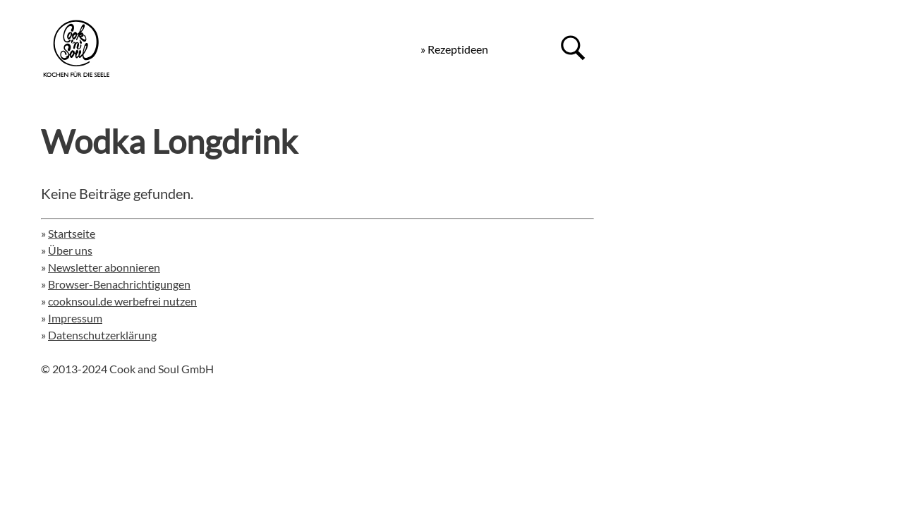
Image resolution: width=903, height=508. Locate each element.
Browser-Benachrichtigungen (119, 284)
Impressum (75, 318)
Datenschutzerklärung (102, 334)
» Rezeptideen (454, 49)
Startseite (71, 233)
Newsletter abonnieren (104, 267)
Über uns (70, 250)
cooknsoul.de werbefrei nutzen (122, 301)
